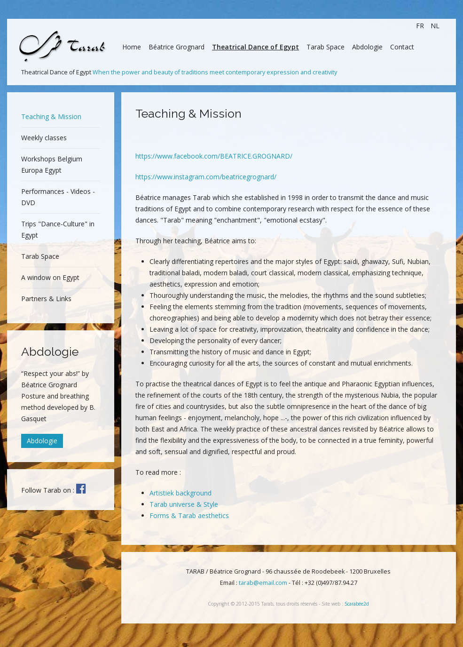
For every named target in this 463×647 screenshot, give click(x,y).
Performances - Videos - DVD (58, 197)
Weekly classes (44, 137)
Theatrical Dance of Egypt (255, 46)
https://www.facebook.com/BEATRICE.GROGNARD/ (213, 156)
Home (131, 46)
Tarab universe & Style (183, 504)
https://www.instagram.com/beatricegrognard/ (205, 176)
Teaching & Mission (51, 116)
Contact (402, 46)
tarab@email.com (263, 583)
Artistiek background (180, 492)
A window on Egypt (50, 277)
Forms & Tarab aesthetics (189, 515)
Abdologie (367, 46)
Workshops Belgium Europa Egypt (51, 164)
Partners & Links (46, 298)
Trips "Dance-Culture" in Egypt (57, 229)
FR (421, 25)
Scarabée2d (357, 603)
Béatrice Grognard (176, 46)
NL (435, 25)
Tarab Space (325, 46)
